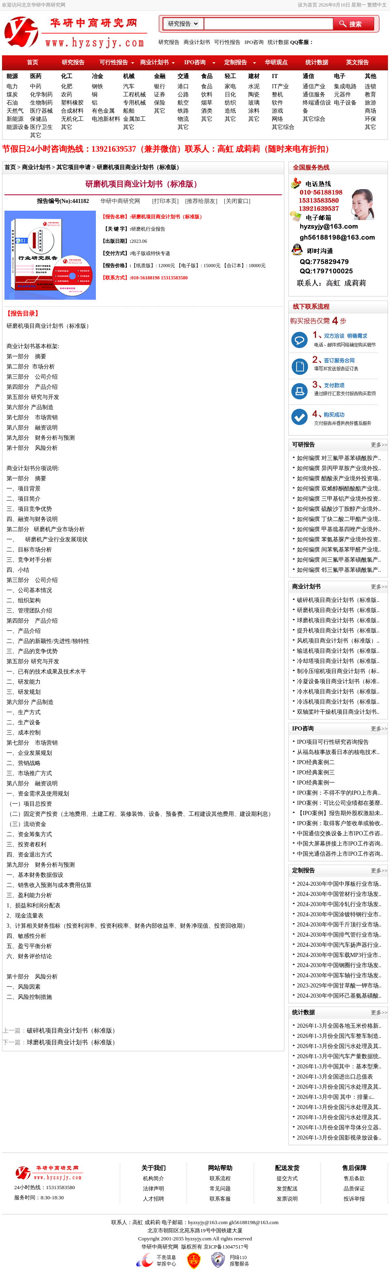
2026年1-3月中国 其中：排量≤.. (336, 1097)
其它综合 (283, 127)
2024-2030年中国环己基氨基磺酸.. (339, 996)
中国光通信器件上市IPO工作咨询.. (340, 854)
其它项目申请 (73, 167)
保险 (159, 103)
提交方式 (287, 1178)
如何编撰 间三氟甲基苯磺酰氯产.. (339, 560)
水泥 (254, 86)
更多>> (379, 445)
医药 (35, 76)
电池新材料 (106, 119)
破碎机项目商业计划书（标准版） (72, 1030)
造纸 (230, 111)
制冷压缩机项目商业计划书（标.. (338, 671)
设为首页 (307, 5)
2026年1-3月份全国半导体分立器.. (339, 1127)
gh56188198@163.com (254, 1222)
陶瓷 (254, 95)
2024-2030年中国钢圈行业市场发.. (339, 965)
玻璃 (254, 103)
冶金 (97, 76)
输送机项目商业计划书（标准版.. (338, 651)
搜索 (355, 24)
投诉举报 (354, 1199)
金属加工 (134, 119)
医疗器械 (41, 111)
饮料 (206, 95)
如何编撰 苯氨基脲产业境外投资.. (339, 539)
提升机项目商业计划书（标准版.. (338, 631)
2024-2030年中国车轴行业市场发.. (339, 975)
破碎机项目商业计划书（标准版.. (338, 600)
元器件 (342, 95)
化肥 (66, 86)
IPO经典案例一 (316, 783)
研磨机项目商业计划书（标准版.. (338, 610)
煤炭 (12, 95)
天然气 (15, 111)
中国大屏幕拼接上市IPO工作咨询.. (340, 844)
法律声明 (153, 1188)
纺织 (230, 103)
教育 (370, 95)
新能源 (15, 119)
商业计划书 (197, 42)
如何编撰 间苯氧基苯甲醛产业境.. (339, 550)
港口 (183, 86)
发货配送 (287, 1188)
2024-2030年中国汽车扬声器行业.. (339, 945)
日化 (230, 95)
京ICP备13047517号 (226, 1247)
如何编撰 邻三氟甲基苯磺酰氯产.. (339, 570)
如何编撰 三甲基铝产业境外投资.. (339, 499)
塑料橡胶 (72, 103)
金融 (159, 76)
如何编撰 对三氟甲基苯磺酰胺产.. (339, 458)
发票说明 (287, 1199)
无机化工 (72, 119)
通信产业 (314, 86)
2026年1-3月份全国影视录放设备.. (339, 1138)
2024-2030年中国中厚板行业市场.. (339, 884)
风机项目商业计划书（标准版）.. (338, 641)
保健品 (38, 119)
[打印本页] (165, 201)
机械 (128, 76)
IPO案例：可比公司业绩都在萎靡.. (340, 803)
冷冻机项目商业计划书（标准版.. (338, 702)
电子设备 (345, 103)
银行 (159, 86)
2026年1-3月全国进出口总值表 (335, 1077)
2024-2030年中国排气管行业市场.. (339, 935)
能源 (12, 76)
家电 (230, 86)
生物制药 (41, 103)
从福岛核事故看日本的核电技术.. (338, 752)
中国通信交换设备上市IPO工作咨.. (340, 833)
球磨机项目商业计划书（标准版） (72, 1042)
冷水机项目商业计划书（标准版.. (338, 692)
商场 (370, 111)
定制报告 (235, 62)
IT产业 (280, 86)
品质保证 (354, 1188)
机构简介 (153, 1178)
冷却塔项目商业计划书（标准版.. (338, 661)
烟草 (206, 103)
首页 (32, 62)
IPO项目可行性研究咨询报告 (333, 742)
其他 (370, 76)
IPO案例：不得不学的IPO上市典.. (339, 793)
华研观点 (276, 62)
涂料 (254, 111)
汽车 (128, 86)
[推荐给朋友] (201, 201)
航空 (183, 103)
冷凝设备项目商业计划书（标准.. (338, 681)
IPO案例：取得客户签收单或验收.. (340, 823)
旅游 (370, 103)
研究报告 (169, 42)
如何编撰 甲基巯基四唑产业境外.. (339, 529)
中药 (35, 86)
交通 (183, 76)
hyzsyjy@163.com (208, 1222)
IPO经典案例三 (316, 772)
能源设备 (17, 127)
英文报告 (357, 62)
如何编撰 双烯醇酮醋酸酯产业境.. (339, 489)
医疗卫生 (41, 127)
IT (275, 76)
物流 (183, 119)
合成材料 (72, 111)
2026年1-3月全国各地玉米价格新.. (339, 1026)
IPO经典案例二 (316, 762)
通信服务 (314, 95)
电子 (339, 76)
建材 (254, 76)
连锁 (370, 86)
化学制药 (41, 95)
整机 (277, 95)
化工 (66, 76)
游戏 (277, 111)
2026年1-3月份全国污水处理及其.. (339, 1046)
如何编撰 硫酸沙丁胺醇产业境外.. (339, 509)
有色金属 (103, 111)
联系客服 (220, 1199)
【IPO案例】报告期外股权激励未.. (340, 813)
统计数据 (278, 42)
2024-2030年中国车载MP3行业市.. (339, 955)
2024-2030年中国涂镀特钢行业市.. (339, 914)
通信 (308, 76)
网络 (277, 119)
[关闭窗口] (237, 201)
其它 (35, 135)
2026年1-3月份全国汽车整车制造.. (339, 1036)
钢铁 (97, 86)
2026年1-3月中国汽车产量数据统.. (339, 1056)
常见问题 (220, 1188)
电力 (12, 86)
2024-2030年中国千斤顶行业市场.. (339, 925)
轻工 (230, 76)
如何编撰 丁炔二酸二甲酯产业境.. (339, 519)
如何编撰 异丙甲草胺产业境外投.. (339, 468)
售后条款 (354, 1178)
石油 (12, 103)
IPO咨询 (254, 42)
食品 (206, 76)
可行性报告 (227, 42)
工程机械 (134, 95)
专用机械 (134, 103)
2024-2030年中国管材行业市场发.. (339, 894)
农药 (66, 95)
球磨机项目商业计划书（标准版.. (338, 620)
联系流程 (220, 1178)
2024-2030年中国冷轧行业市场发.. (339, 904)
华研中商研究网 (121, 201)
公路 (183, 95)
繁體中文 (377, 5)
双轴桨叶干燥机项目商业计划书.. (338, 712)
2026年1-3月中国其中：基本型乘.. (339, 1066)
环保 (370, 119)
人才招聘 (153, 1199)
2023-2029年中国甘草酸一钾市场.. (339, 986)
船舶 (128, 111)
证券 (159, 95)
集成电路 (345, 86)
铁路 (183, 111)
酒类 (206, 111)
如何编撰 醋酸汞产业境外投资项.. (339, 478)
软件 (277, 103)
